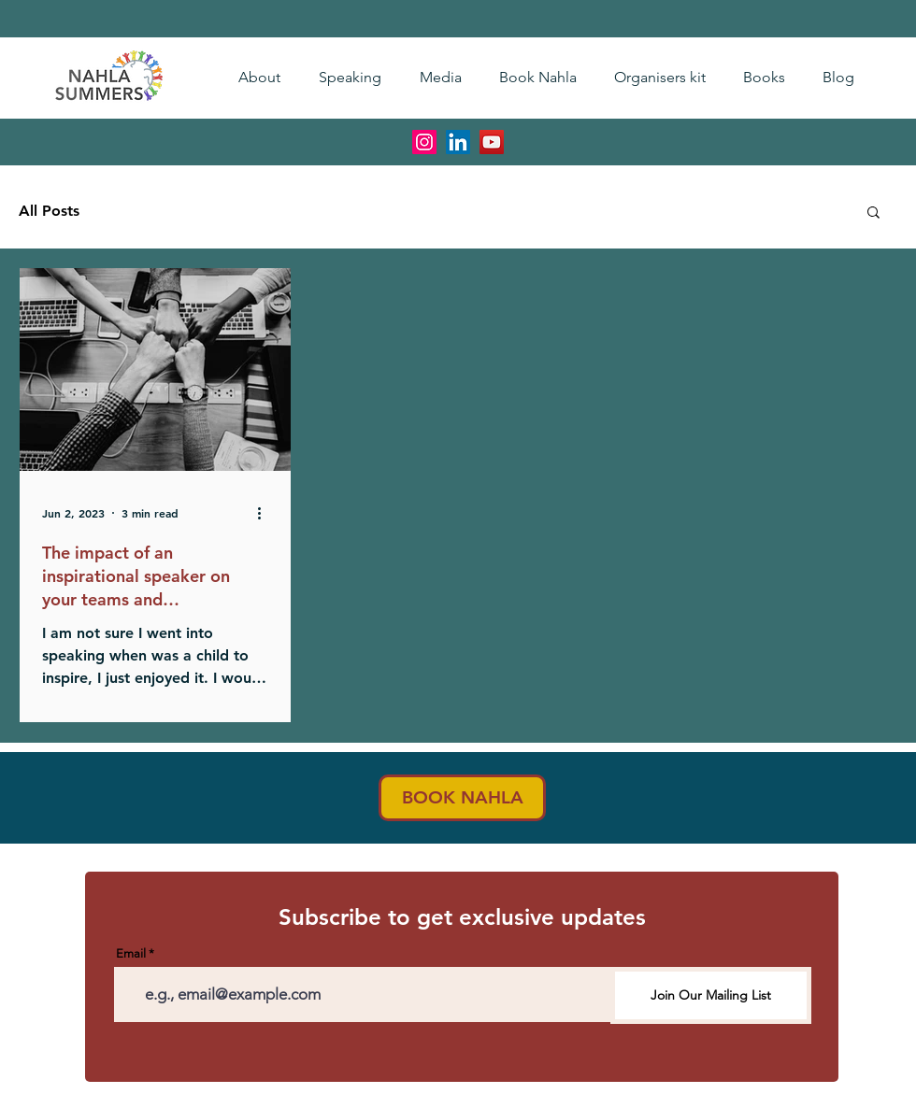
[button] (873, 213)
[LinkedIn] (458, 142)
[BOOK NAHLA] (462, 797)
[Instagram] (424, 142)
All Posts (49, 211)
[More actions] (265, 513)
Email (131, 953)
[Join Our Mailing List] (710, 995)
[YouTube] (491, 142)
